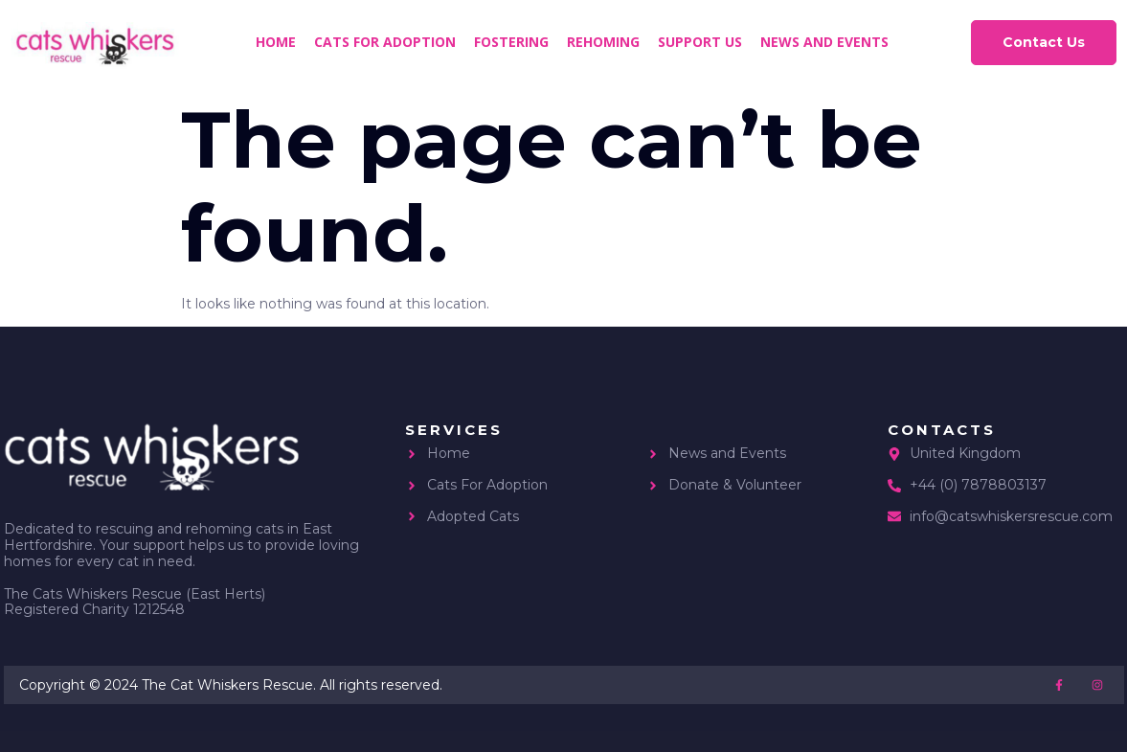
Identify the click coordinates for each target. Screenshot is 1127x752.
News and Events (824, 42)
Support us (700, 42)
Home (276, 42)
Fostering (511, 42)
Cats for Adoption (385, 42)
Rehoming (603, 42)
